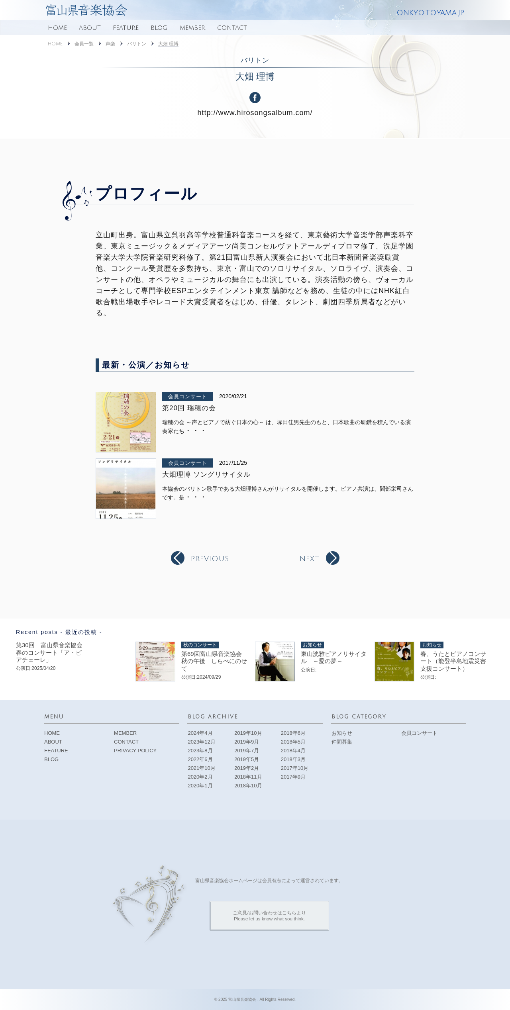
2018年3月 (293, 759)
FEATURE (126, 28)
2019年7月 (246, 751)
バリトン (136, 44)
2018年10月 (248, 786)
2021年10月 (201, 768)
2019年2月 (246, 768)
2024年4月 (200, 733)
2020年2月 (200, 777)
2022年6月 (200, 759)
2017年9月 (293, 777)
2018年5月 (293, 742)
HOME (57, 28)
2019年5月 (246, 759)
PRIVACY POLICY (135, 751)
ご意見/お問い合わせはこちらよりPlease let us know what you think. (269, 915)
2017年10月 (294, 768)
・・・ (195, 431)
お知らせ (342, 733)
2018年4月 (293, 751)
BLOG (159, 28)
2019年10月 (248, 733)
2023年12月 (201, 742)
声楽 (110, 44)
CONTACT (232, 28)
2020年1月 (200, 786)
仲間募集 (342, 742)
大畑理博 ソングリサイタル (206, 474)
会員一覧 (84, 44)
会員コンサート (187, 396)
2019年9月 (246, 742)
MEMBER (192, 28)
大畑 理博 (168, 44)
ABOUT (90, 28)
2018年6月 (293, 733)
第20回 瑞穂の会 (189, 408)
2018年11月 (248, 777)
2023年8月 (200, 751)
